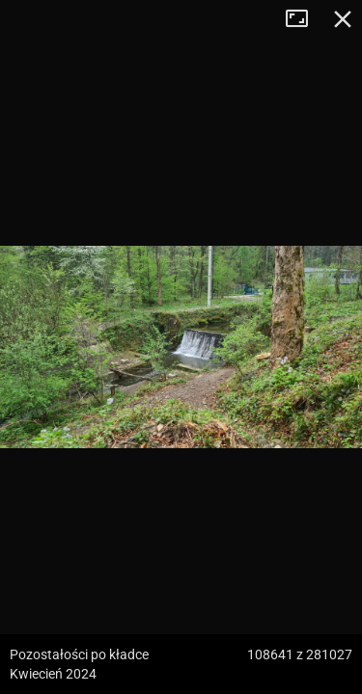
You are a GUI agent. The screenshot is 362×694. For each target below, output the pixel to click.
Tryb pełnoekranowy (304, 19)
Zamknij (342, 19)
